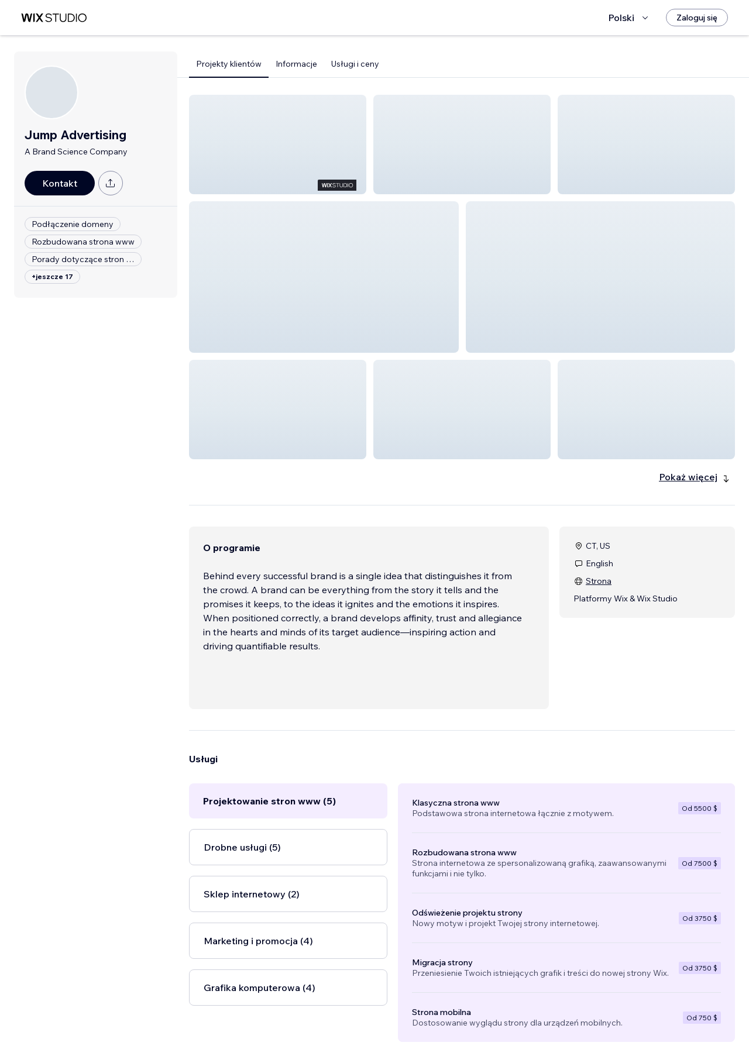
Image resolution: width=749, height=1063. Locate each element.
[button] (277, 144)
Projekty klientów (229, 64)
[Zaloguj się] (697, 17)
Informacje (296, 64)
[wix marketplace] (54, 18)
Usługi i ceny (355, 64)
